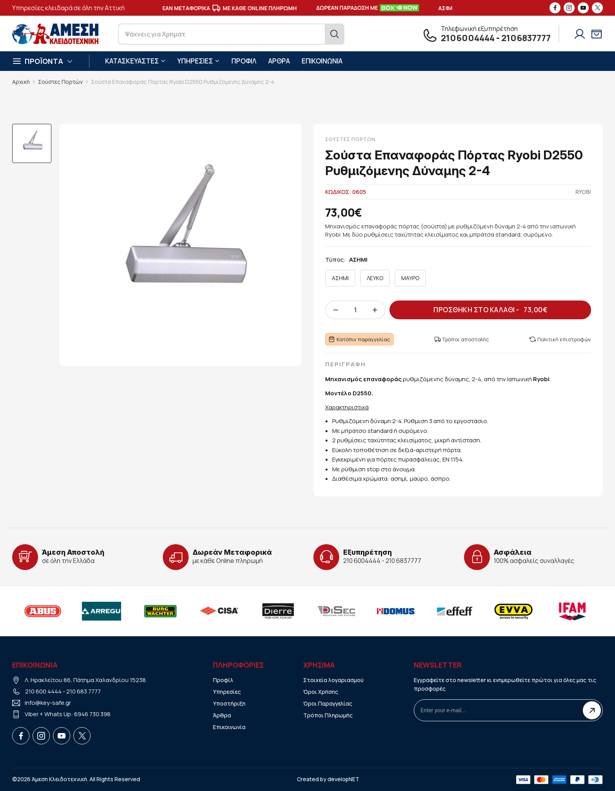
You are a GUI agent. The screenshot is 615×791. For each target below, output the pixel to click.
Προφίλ (223, 680)
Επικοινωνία (229, 727)
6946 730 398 (92, 714)
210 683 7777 (83, 691)
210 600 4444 (43, 691)
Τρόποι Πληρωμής (328, 715)
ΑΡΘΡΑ (279, 60)
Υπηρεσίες (227, 691)
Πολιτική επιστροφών (560, 339)
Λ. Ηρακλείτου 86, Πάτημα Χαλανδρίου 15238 (85, 680)
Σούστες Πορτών (60, 82)
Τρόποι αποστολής (462, 339)
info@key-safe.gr (48, 703)
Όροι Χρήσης (320, 691)
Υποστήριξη (229, 703)
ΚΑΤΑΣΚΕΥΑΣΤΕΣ (135, 60)
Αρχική (21, 82)
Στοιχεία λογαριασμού (333, 680)
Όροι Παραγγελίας (327, 703)
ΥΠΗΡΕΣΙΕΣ (198, 60)
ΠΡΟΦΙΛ (244, 60)
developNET (343, 779)
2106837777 (526, 38)
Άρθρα (222, 715)
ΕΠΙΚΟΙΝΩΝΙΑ (322, 60)
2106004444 (468, 38)
